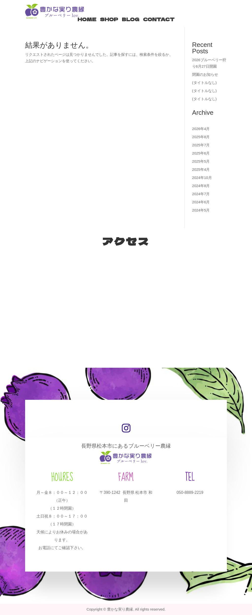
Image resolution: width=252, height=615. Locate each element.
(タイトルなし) (204, 82)
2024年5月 (201, 210)
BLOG (130, 19)
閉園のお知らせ (205, 74)
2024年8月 (201, 186)
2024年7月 (201, 194)
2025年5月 (201, 161)
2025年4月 (201, 169)
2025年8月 (201, 137)
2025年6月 (201, 153)
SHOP (109, 19)
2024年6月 (201, 202)
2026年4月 (201, 129)
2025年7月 (201, 145)
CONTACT (158, 19)
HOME (87, 19)
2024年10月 (202, 177)
